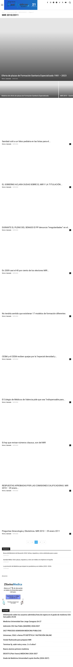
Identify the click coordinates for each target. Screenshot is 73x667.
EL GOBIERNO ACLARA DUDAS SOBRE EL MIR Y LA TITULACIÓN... (32, 184)
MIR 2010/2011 (23, 12)
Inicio (3, 12)
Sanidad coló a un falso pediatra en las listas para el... (26, 141)
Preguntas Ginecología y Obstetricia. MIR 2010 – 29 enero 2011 (31, 531)
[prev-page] (28, 542)
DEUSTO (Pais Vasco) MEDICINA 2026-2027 (20, 654)
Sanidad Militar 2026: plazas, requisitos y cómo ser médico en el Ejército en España (28, 559)
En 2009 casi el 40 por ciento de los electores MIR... (25, 270)
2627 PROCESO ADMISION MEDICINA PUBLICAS (22, 631)
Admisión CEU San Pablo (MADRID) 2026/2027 (21, 626)
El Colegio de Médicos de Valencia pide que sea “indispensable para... (33, 399)
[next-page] (44, 542)
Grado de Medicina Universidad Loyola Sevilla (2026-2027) (26, 658)
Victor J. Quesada (6, 78)
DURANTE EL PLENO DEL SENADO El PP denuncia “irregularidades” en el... (36, 227)
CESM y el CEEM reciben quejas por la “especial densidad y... (29, 356)
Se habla (5, 610)
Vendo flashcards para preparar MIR (17, 640)
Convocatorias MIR (12, 12)
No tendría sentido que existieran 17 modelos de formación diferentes (33, 313)
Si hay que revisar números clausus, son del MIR (24, 442)
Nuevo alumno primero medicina (16, 649)
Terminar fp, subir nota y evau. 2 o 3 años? (19, 644)
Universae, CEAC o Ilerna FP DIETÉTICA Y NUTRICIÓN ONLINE (27, 635)
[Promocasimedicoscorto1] (13, 604)
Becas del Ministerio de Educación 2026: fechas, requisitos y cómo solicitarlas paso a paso (30, 553)
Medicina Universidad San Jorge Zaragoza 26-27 (22, 621)
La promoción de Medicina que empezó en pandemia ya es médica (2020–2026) (27, 566)
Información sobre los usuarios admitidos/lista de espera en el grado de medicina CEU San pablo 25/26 (37, 616)
